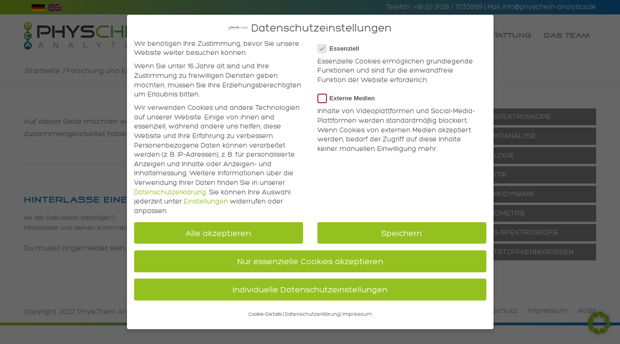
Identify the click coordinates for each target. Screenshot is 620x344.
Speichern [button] (401, 229)
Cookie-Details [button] (265, 310)
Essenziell (342, 44)
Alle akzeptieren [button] (218, 229)
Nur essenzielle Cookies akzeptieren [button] (310, 257)
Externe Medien (350, 93)
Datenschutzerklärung (170, 188)
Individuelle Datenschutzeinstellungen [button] (310, 285)
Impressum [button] (357, 310)
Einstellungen (206, 197)
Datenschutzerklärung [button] (312, 310)
